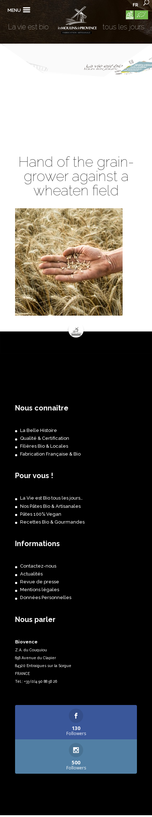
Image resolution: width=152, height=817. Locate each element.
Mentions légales (39, 589)
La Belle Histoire (38, 430)
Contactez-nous (38, 566)
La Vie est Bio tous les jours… (51, 498)
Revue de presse (39, 581)
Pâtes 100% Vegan (40, 514)
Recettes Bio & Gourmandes (52, 522)
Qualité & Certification (44, 438)
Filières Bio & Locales (44, 446)
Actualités (31, 574)
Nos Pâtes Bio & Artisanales (50, 506)
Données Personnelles (45, 597)
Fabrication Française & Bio (50, 454)
